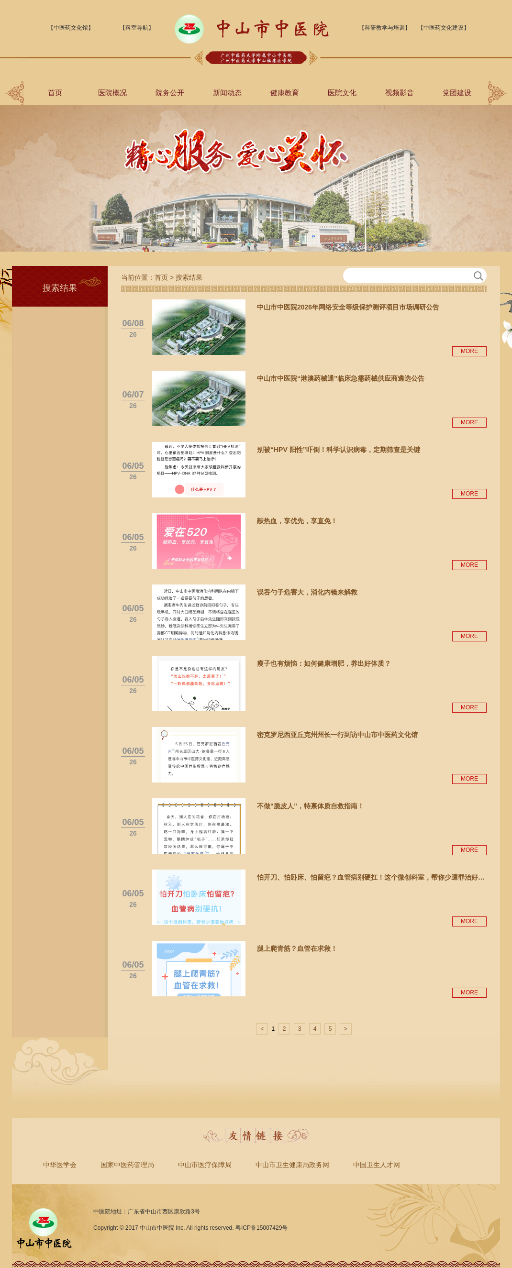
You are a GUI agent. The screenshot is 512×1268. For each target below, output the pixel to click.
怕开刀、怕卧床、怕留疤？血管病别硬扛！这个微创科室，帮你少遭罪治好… (371, 877)
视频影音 (399, 92)
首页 (55, 92)
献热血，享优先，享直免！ (297, 521)
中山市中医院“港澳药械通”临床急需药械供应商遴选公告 (340, 378)
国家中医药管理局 (127, 1165)
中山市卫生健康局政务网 (292, 1165)
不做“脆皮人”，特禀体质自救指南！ (310, 806)
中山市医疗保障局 (205, 1165)
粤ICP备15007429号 (261, 1227)
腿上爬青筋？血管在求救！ (297, 948)
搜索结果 (189, 277)
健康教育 (284, 92)
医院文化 (342, 92)
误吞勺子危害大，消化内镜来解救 (307, 592)
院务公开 (170, 92)
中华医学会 (60, 1165)
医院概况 (112, 92)
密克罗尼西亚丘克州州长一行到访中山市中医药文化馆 (337, 735)
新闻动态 (227, 92)
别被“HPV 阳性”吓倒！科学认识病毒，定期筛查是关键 (338, 449)
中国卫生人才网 (376, 1165)
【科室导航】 (137, 27)
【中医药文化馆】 (71, 27)
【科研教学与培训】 (385, 27)
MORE (469, 351)
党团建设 (457, 92)
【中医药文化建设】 (443, 27)
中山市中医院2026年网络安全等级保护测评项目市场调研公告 (348, 307)
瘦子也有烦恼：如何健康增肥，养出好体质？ (324, 663)
